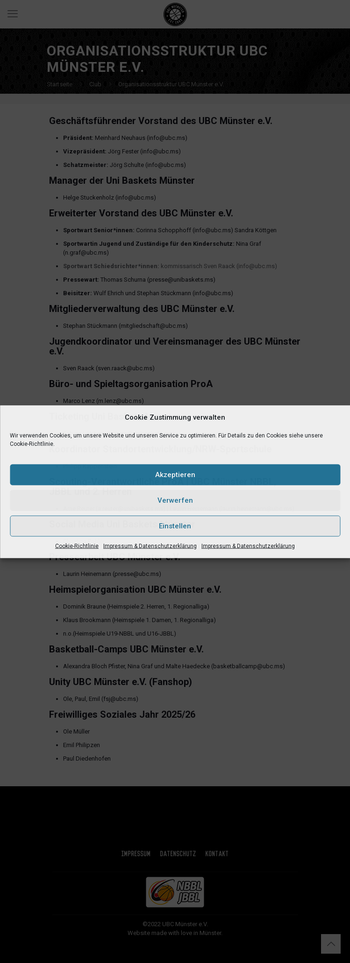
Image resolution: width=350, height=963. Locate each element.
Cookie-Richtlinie (77, 545)
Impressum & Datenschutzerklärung (150, 545)
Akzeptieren (175, 475)
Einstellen (175, 526)
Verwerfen (175, 500)
